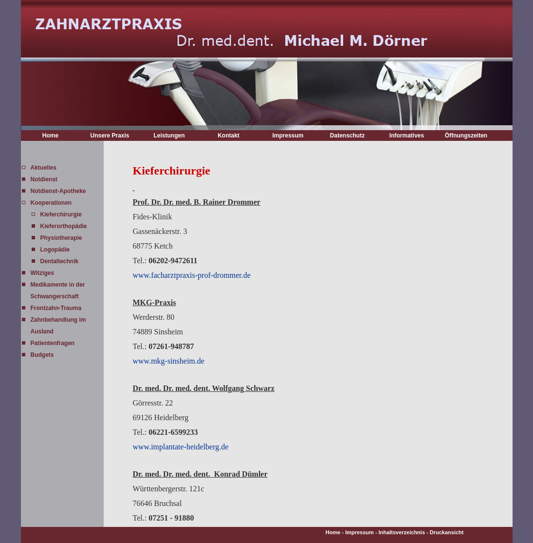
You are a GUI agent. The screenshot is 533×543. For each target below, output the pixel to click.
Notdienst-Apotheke (58, 191)
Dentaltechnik (59, 261)
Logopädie (55, 249)
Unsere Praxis (109, 135)
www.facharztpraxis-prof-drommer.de (192, 275)
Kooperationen (51, 202)
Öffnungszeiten (466, 135)
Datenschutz (347, 135)
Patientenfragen (53, 343)
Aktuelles (43, 167)
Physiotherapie (61, 237)
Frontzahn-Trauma (56, 308)
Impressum (287, 135)
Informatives (406, 135)
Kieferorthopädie (63, 226)
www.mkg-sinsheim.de (168, 361)
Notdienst (44, 179)
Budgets (42, 354)
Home (50, 135)
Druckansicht (447, 532)
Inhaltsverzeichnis (402, 532)
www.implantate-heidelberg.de (181, 447)
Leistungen (168, 135)
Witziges (43, 273)
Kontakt (228, 135)
